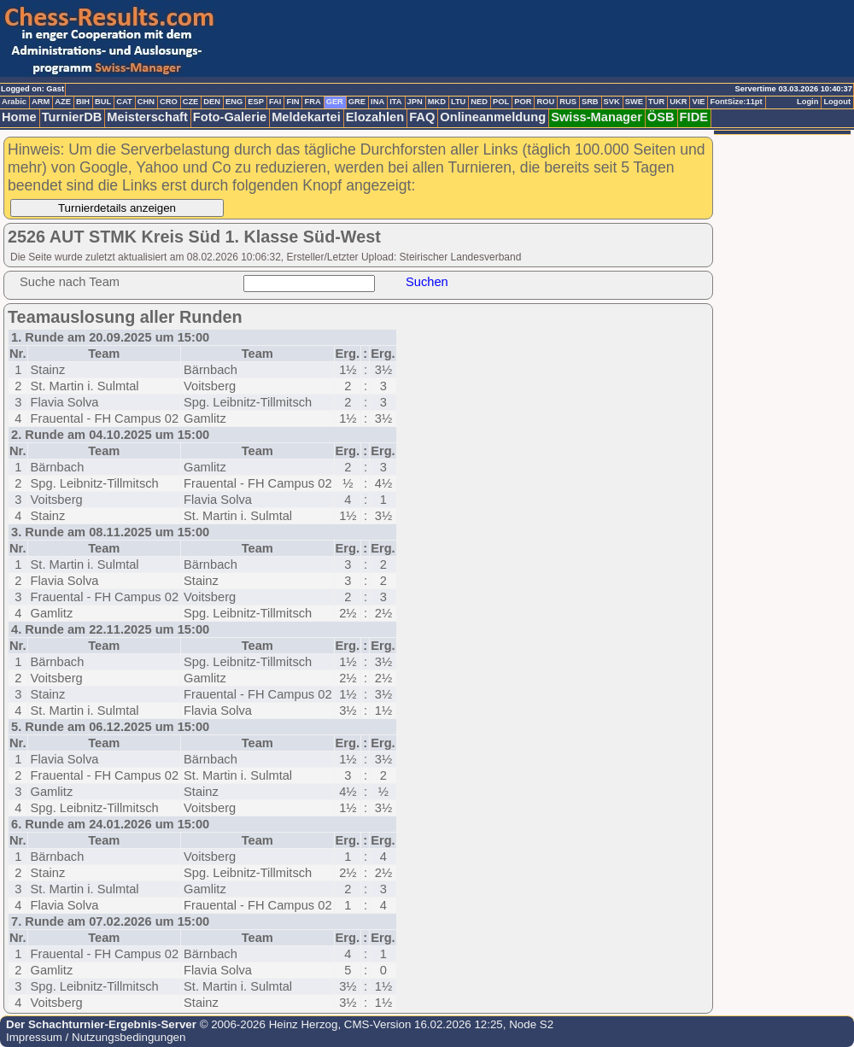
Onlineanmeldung (493, 117)
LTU (458, 101)
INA (377, 101)
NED (479, 101)
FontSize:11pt (736, 101)
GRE (357, 101)
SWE (634, 101)
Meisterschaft (147, 117)
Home (19, 117)
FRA (312, 101)
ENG (234, 101)
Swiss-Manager (596, 117)
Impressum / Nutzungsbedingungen (95, 1037)
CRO (169, 101)
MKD (437, 101)
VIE (698, 101)
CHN (146, 101)
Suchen (427, 282)
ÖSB (661, 117)
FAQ (422, 117)
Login (807, 101)
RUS (567, 101)
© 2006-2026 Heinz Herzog (266, 1024)
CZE (191, 101)
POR (522, 101)
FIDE (694, 117)
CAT (124, 101)
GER (334, 101)
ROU (545, 101)
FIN (292, 101)
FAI (275, 101)
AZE (63, 101)
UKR (678, 101)
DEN (211, 101)
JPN (415, 101)
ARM (41, 101)
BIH (83, 101)
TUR (656, 101)
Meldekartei (306, 117)
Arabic (14, 101)
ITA (395, 101)
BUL (103, 101)
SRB (590, 101)
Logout (837, 101)
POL (501, 101)
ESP (256, 101)
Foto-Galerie (229, 117)
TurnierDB (72, 117)
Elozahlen (375, 117)
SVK (612, 101)
